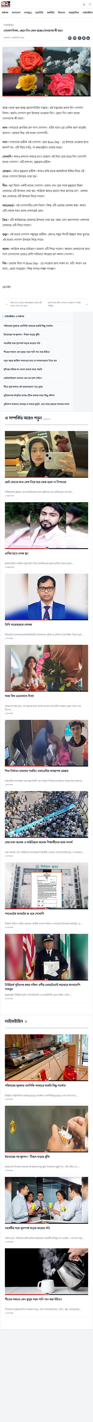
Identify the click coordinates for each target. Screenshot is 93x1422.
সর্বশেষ (5, 12)
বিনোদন (61, 12)
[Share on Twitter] (84, 38)
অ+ (75, 38)
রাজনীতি (39, 12)
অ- (70, 38)
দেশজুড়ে (28, 12)
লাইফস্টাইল (8, 25)
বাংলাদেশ (16, 12)
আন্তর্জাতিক (74, 12)
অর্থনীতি (50, 12)
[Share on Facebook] (79, 38)
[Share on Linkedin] (88, 38)
